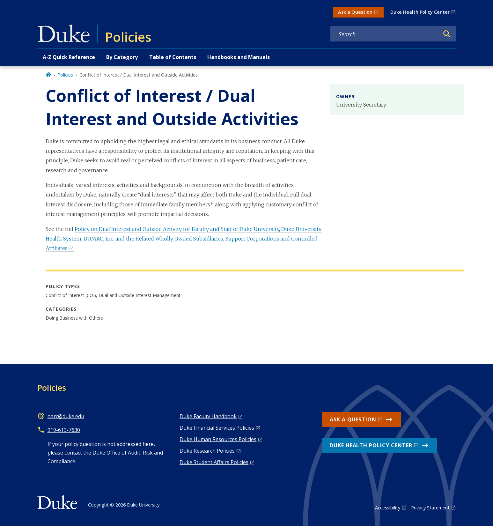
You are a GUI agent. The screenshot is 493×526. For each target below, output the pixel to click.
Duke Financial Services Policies (217, 427)
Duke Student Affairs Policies (214, 462)
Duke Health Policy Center (420, 12)
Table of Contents (172, 57)
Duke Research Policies (207, 450)
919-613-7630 (64, 429)
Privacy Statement (430, 508)
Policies (65, 75)
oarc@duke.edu (66, 416)
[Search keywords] (385, 34)
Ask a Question (355, 12)
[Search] (447, 34)
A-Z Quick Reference (69, 57)
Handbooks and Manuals (238, 57)
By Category (122, 57)
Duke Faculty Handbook (208, 416)
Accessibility (387, 508)
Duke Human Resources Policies (218, 439)
